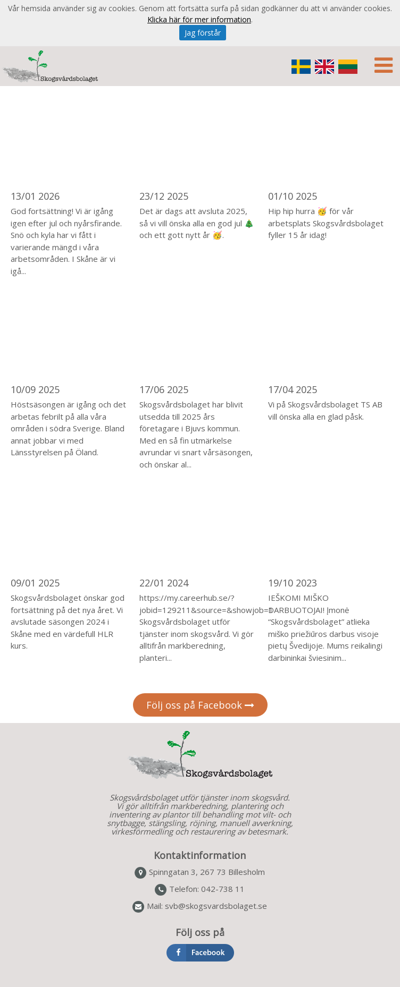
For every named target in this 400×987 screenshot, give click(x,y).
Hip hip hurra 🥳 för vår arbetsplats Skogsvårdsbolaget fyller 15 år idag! (326, 223)
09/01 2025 (35, 582)
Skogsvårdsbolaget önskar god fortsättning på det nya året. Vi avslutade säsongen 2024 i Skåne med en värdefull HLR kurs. (67, 621)
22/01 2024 (163, 582)
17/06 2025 (163, 389)
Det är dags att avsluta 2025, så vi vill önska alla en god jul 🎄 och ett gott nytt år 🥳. (196, 223)
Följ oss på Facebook (200, 705)
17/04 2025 (292, 389)
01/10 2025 (292, 196)
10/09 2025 (35, 389)
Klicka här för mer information (199, 19)
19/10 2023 (292, 582)
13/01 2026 (35, 196)
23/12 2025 (163, 196)
